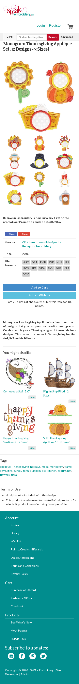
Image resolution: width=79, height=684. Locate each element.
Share (12, 234)
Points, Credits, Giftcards (27, 549)
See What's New (21, 622)
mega (45, 466)
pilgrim (62, 470)
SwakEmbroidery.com (33, 12)
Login (40, 25)
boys (3, 470)
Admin (24, 674)
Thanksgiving (20, 466)
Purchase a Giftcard (23, 590)
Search (52, 37)
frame (68, 466)
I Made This (18, 638)
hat (69, 470)
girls (10, 470)
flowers (5, 474)
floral (14, 474)
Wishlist (16, 541)
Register (55, 25)
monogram (56, 466)
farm (26, 470)
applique (5, 466)
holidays (35, 466)
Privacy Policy (19, 573)
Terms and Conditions (25, 565)
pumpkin (35, 470)
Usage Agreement (22, 557)
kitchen (52, 470)
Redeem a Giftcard (22, 598)
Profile (15, 525)
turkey (18, 470)
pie (44, 470)
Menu (9, 37)
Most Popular (19, 630)
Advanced (67, 37)
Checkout (17, 606)
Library (15, 533)
